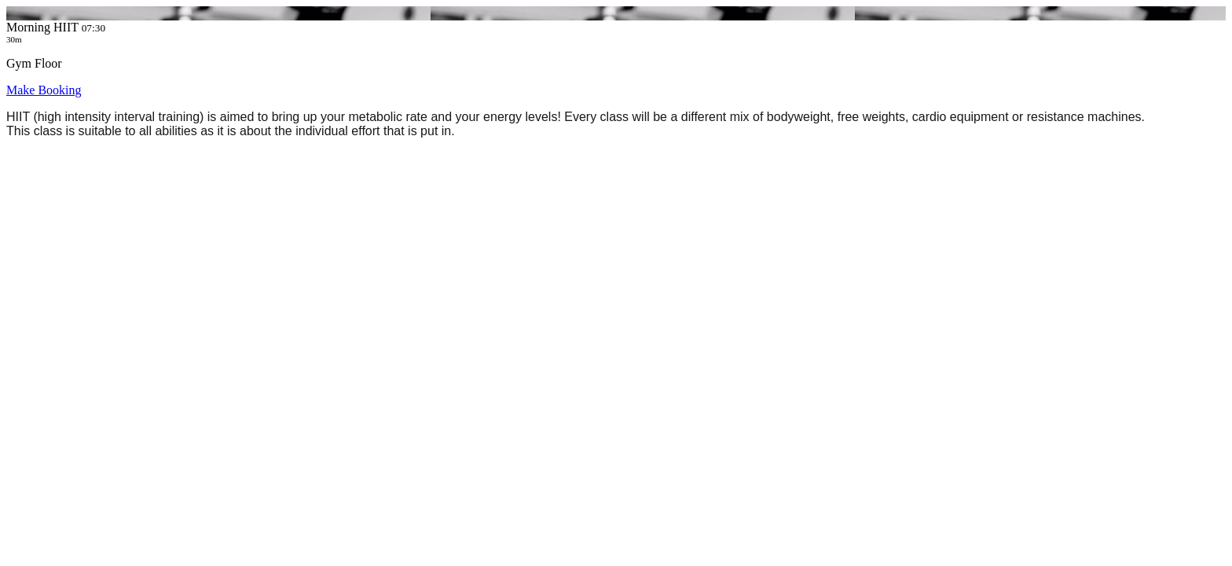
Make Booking (44, 90)
